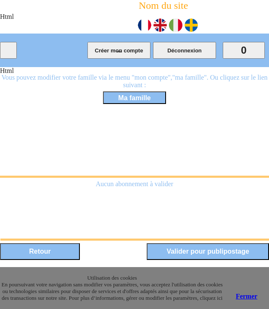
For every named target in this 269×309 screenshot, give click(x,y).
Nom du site (163, 5)
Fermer (247, 296)
